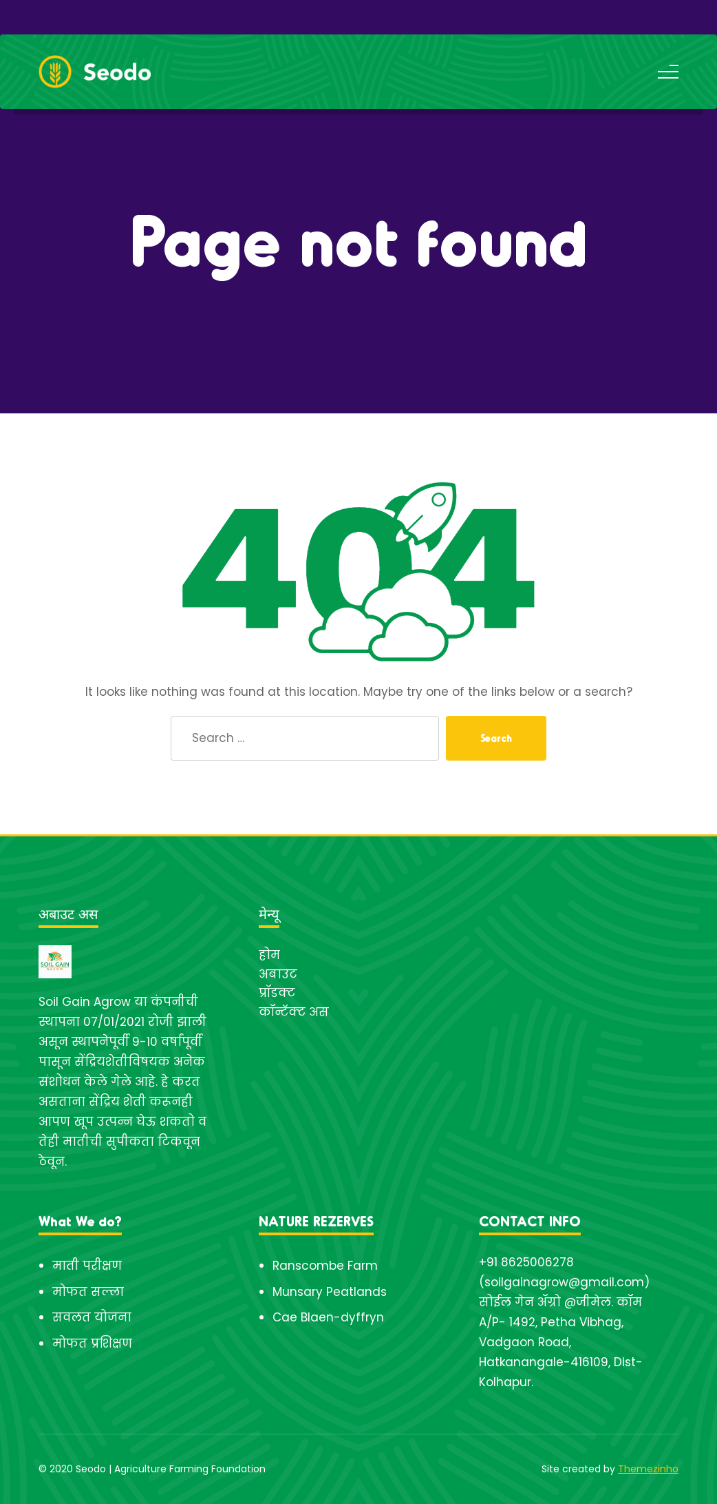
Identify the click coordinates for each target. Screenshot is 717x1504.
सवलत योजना (91, 1317)
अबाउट (278, 974)
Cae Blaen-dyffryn (328, 1317)
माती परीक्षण (87, 1265)
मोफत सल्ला (88, 1292)
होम (269, 955)
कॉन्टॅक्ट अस (294, 1012)
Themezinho (648, 1469)
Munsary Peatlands (329, 1292)
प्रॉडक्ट (277, 993)
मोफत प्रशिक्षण (92, 1343)
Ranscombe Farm (325, 1265)
